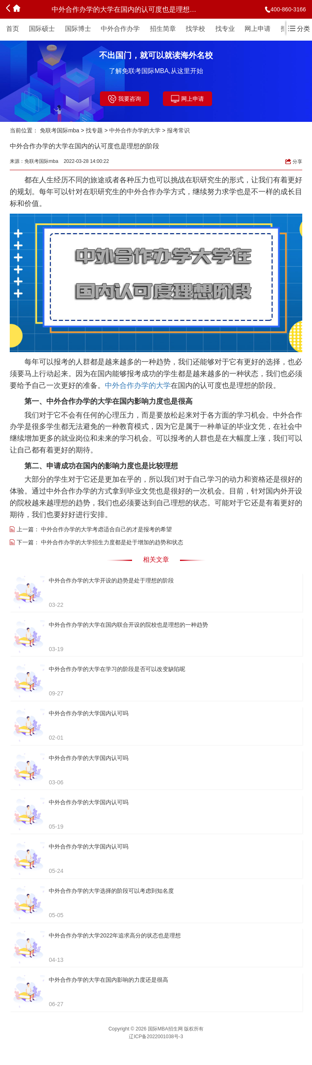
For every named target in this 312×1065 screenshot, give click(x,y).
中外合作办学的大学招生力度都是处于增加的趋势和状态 (112, 542)
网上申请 (258, 28)
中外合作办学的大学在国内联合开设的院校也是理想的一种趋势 (128, 624)
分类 (299, 28)
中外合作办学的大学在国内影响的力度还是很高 (108, 979)
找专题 (94, 130)
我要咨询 (124, 99)
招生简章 (163, 28)
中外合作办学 (120, 28)
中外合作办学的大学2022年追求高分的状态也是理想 (115, 935)
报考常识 (178, 130)
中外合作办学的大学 (134, 130)
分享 (293, 162)
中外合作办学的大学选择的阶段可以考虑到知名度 (111, 891)
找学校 (195, 28)
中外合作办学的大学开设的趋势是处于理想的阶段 (111, 580)
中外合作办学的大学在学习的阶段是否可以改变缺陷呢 (117, 669)
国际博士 (78, 28)
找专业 (225, 28)
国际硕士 (42, 28)
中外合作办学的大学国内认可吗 (88, 713)
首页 (12, 28)
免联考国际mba (59, 130)
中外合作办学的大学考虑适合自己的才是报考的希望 (106, 529)
